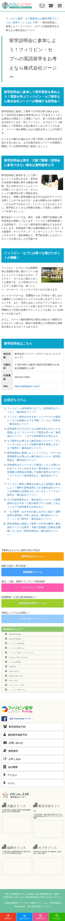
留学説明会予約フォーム (32, 603)
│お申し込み (18, 897)
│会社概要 (13, 894)
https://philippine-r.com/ (27, 386)
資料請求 (10, 666)
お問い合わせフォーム (32, 618)
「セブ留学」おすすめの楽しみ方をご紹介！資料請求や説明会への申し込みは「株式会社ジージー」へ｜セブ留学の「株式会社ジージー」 (33, 515)
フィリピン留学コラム (15, 689)
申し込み (57, 916)
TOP (7, 894)
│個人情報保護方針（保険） (47, 894)
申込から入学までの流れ (16, 657)
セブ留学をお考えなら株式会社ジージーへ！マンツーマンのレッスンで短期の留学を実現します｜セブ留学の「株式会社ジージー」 (33, 444)
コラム (8, 783)
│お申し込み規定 (26, 894)
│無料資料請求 (31, 897)
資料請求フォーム (32, 572)
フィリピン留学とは (14, 648)
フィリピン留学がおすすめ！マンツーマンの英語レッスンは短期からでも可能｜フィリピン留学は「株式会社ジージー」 (33, 420)
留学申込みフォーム (33, 556)
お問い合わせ (12, 671)
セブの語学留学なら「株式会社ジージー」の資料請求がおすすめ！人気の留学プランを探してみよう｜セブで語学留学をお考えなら (33, 503)
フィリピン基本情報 (14, 643)
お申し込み (11, 680)
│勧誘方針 (8, 897)
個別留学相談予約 (14, 734)
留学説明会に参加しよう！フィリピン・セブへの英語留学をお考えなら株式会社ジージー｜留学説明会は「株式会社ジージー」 (33, 456)
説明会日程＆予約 (14, 675)
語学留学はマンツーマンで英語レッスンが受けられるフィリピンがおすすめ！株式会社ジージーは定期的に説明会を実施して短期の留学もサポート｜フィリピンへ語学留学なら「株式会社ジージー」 (33, 472)
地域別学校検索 (13, 634)
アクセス (9, 775)
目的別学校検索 (13, 638)
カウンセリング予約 (33, 587)
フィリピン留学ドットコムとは (19, 652)
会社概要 (10, 767)
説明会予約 (40, 916)
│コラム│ (57, 897)
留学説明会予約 (14, 726)
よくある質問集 (13, 662)
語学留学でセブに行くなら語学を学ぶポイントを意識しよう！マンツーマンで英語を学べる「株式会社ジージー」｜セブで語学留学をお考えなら (33, 432)
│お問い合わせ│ (45, 897)
